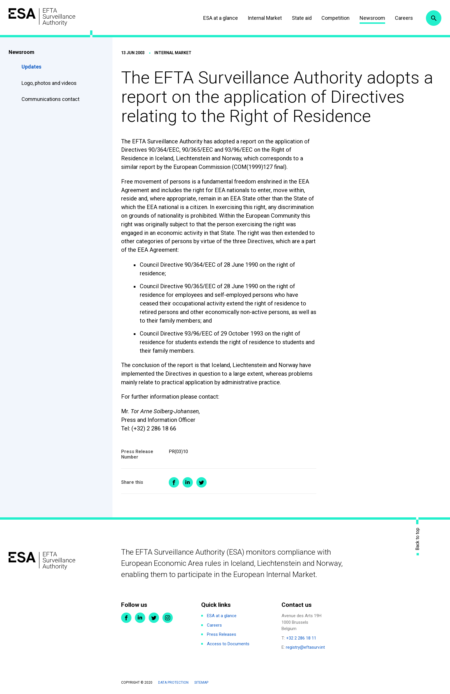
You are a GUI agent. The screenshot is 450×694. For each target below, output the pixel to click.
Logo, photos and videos (50, 83)
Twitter (154, 618)
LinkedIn (140, 618)
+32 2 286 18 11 (301, 638)
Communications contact (50, 99)
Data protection (173, 683)
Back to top (417, 538)
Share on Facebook (174, 482)
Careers (404, 18)
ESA (42, 17)
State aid (302, 18)
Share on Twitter (201, 482)
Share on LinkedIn (188, 482)
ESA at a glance (220, 18)
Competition (335, 18)
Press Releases (221, 634)
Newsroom (372, 18)
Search (433, 18)
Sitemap (201, 683)
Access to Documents (228, 643)
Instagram (167, 618)
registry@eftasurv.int (305, 647)
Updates (31, 67)
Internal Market (265, 18)
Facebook (126, 618)
